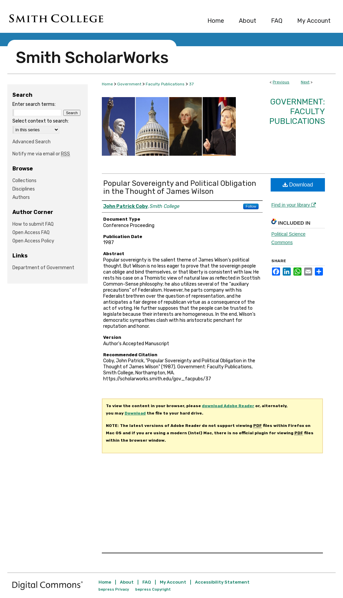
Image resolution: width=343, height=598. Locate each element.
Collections (24, 180)
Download (298, 185)
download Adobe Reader (228, 405)
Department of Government (43, 268)
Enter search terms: (34, 104)
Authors (21, 197)
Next (305, 82)
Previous (281, 82)
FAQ (146, 582)
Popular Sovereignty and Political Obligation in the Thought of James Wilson (179, 187)
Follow (251, 206)
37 (191, 84)
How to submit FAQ (33, 224)
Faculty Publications (165, 84)
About (127, 582)
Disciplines (23, 189)
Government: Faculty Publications (297, 111)
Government (129, 84)
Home (107, 84)
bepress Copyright (153, 589)
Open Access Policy (33, 241)
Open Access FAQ (31, 232)
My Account (173, 582)
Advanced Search (31, 142)
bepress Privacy (113, 589)
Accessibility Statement (222, 582)
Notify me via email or (41, 154)
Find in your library (293, 205)
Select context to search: (40, 121)
